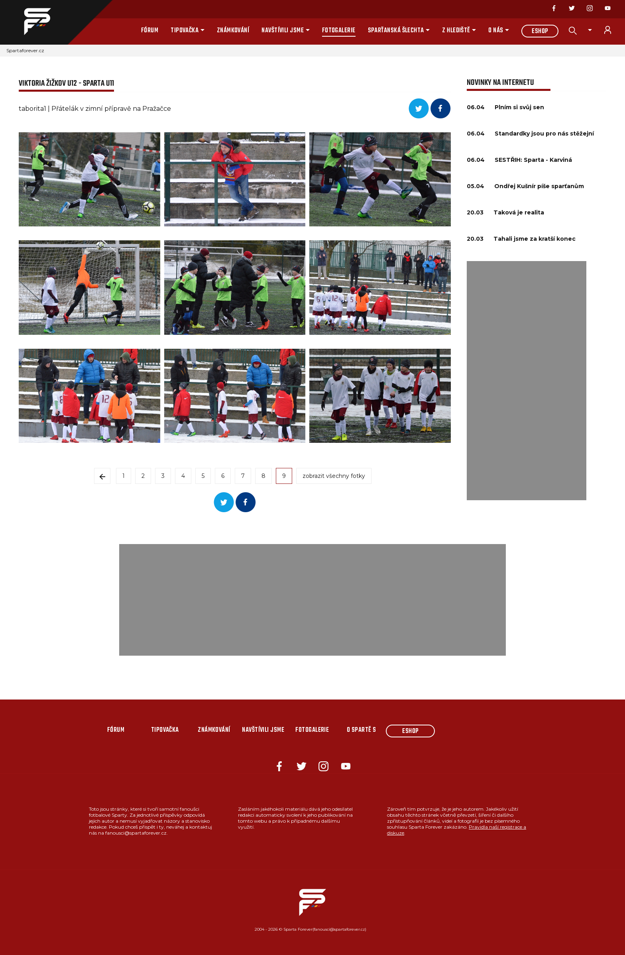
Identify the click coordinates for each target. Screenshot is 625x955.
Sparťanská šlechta (396, 31)
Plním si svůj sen (519, 107)
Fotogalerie (339, 31)
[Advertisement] (526, 380)
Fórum (149, 31)
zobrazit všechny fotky (334, 475)
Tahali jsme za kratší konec (534, 238)
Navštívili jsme (282, 31)
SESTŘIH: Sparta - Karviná (533, 159)
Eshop (540, 31)
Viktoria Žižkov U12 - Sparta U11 (66, 83)
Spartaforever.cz (25, 50)
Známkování (233, 31)
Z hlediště (456, 31)
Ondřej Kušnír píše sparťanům (539, 186)
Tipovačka (185, 31)
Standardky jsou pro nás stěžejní (544, 133)
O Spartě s (361, 730)
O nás (495, 31)
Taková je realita (518, 212)
